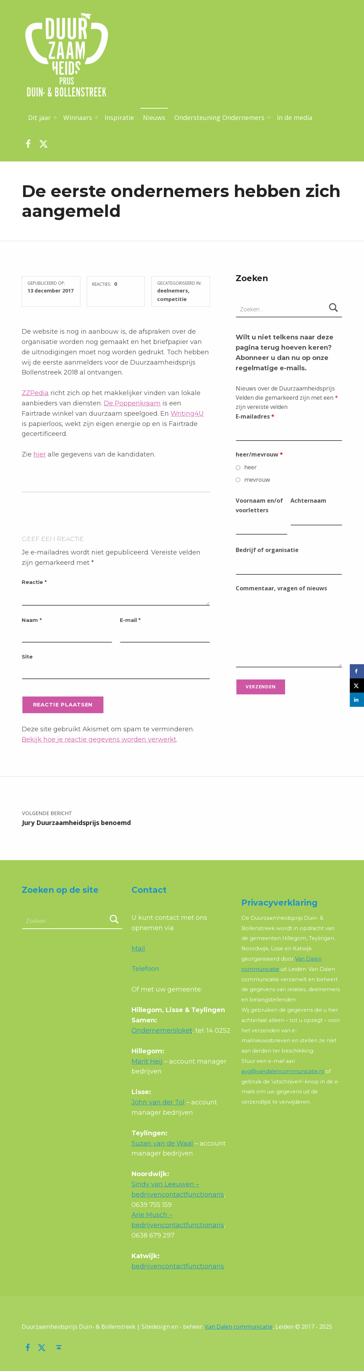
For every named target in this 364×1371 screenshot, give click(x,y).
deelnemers (172, 290)
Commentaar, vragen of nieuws (281, 588)
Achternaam (308, 500)
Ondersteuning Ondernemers (219, 117)
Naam (32, 620)
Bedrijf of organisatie (267, 550)
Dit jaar (39, 117)
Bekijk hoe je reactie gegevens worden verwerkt (99, 739)
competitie (172, 298)
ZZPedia (35, 393)
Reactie (34, 582)
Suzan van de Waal (162, 1143)
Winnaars (77, 117)
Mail (138, 948)
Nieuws (154, 117)
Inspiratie (119, 117)
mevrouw (257, 480)
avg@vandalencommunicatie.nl (282, 1071)
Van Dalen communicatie (239, 1327)
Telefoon (145, 969)
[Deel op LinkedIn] (357, 700)
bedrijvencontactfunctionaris (178, 1266)
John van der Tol (158, 1102)
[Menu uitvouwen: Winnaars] (96, 117)
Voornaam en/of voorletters (259, 505)
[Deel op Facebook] (357, 671)
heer (250, 467)
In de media (294, 117)
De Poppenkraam (132, 403)
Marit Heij (147, 1061)
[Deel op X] (357, 685)
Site (27, 657)
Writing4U (187, 413)
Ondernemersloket (162, 1030)
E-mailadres (255, 416)
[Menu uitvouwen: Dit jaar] (55, 117)
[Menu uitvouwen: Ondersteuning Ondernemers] (269, 117)
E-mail (130, 620)
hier (39, 454)
